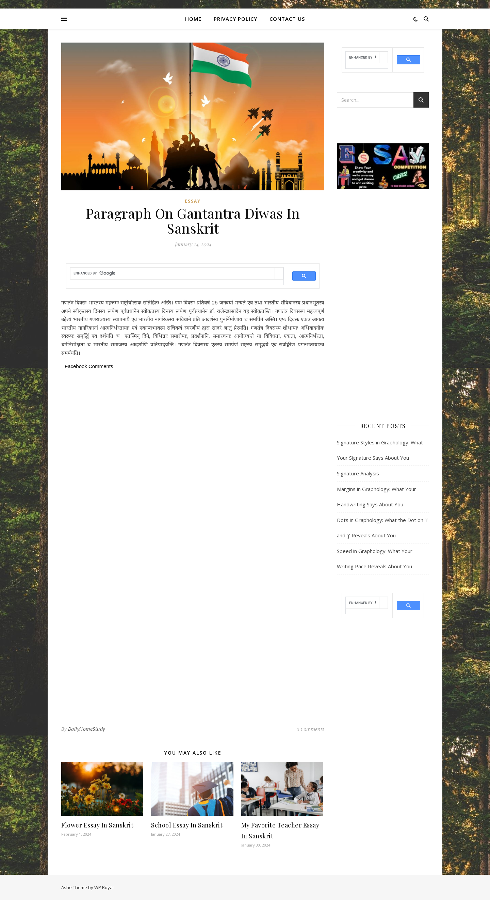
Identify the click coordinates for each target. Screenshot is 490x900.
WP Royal (104, 887)
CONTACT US (287, 18)
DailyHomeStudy (86, 729)
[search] (173, 273)
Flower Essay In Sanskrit (97, 825)
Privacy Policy (235, 18)
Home (193, 18)
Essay (193, 201)
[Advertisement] (192, 422)
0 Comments (310, 729)
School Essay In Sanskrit (187, 825)
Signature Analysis (358, 473)
